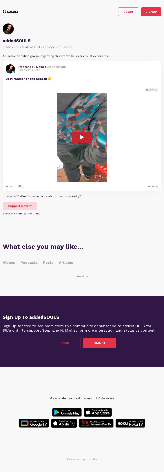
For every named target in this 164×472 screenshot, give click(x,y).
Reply (153, 186)
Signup (151, 12)
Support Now (20, 206)
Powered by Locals (82, 459)
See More (82, 276)
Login (128, 12)
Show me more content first (21, 213)
